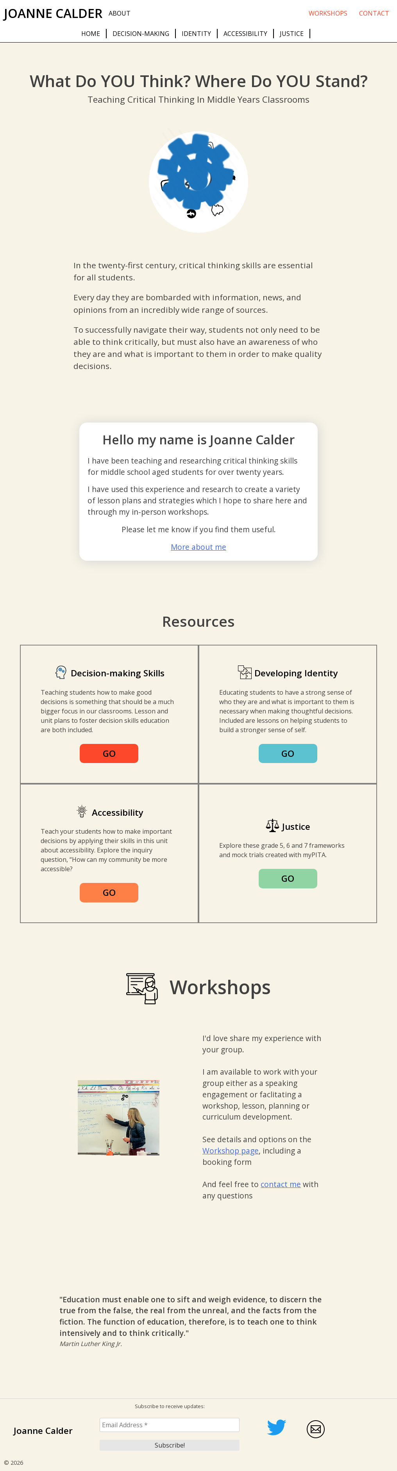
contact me (281, 1184)
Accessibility (245, 33)
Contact (374, 13)
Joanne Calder (53, 13)
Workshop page (230, 1150)
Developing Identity (296, 673)
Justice (292, 33)
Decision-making (141, 33)
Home (90, 33)
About (120, 13)
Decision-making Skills (118, 673)
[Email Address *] (170, 1425)
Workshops (328, 13)
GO (109, 753)
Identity (196, 33)
